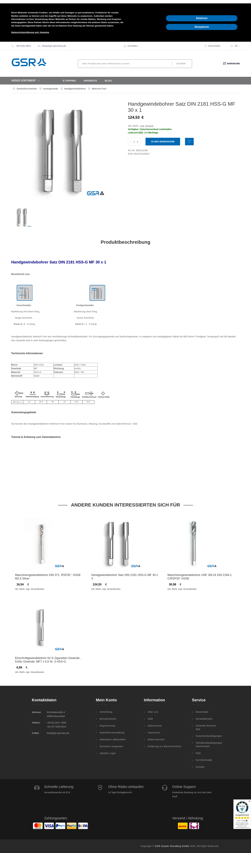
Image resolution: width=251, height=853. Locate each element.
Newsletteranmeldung (112, 732)
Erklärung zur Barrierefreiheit (164, 746)
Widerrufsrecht (156, 739)
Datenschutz (155, 725)
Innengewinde (50, 88)
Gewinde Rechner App (206, 727)
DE (236, 46)
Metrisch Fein (99, 88)
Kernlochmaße (204, 760)
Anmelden (135, 46)
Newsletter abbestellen (113, 739)
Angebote (90, 80)
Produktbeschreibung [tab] (125, 242)
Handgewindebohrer (75, 88)
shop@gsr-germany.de (54, 46)
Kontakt (200, 767)
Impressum (154, 732)
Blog (108, 80)
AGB (150, 719)
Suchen (181, 64)
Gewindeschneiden (27, 88)
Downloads (202, 712)
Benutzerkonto (108, 719)
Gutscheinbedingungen (207, 736)
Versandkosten (204, 719)
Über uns (153, 712)
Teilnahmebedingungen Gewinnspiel (207, 744)
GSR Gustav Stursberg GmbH (172, 846)
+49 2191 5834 (23, 46)
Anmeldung (106, 712)
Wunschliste (212, 46)
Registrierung (107, 725)
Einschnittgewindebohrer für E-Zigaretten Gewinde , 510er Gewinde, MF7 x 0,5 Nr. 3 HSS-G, (48, 659)
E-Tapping (69, 80)
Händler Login (108, 753)
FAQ (198, 753)
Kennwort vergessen (111, 746)
